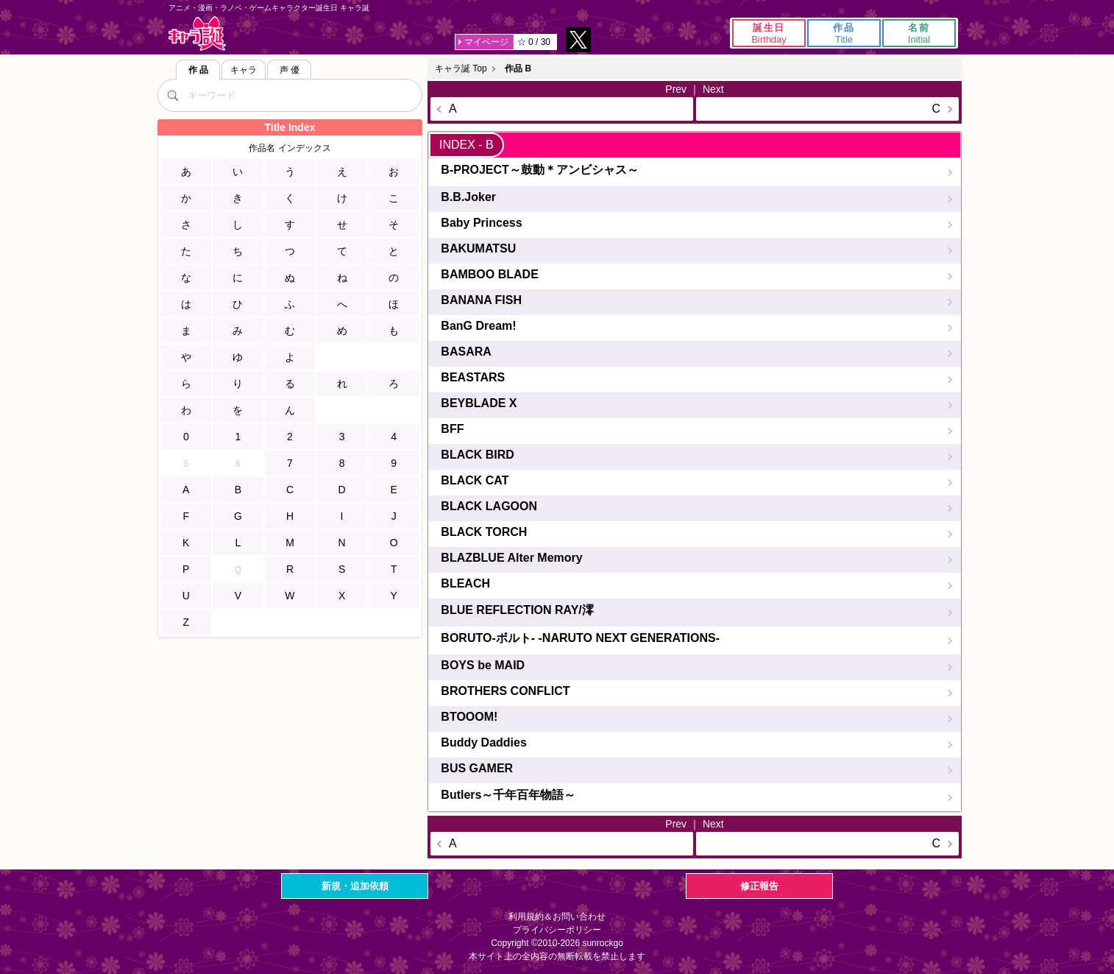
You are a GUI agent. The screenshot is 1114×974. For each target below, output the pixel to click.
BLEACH (465, 583)
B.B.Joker (468, 197)
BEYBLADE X (479, 403)
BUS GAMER (477, 768)
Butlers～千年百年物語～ (508, 794)
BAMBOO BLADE (489, 274)
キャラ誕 (197, 33)
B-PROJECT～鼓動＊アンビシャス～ (539, 169)
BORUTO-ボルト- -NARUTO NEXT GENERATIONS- (580, 638)
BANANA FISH (481, 300)
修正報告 (759, 886)
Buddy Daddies (483, 742)
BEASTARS (473, 377)
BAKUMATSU (478, 248)
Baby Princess (481, 222)
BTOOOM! (469, 716)
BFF (452, 429)
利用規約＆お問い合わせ (557, 916)
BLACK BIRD (477, 454)
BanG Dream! (478, 326)
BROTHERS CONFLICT (505, 691)
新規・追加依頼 (355, 886)
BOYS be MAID (483, 665)
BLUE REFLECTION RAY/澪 (517, 610)
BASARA (466, 351)
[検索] (172, 95)
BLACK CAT (474, 480)
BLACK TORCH (484, 532)
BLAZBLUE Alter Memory (511, 557)
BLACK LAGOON (489, 506)
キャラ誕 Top (461, 68)
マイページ (486, 42)
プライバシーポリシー (557, 930)
